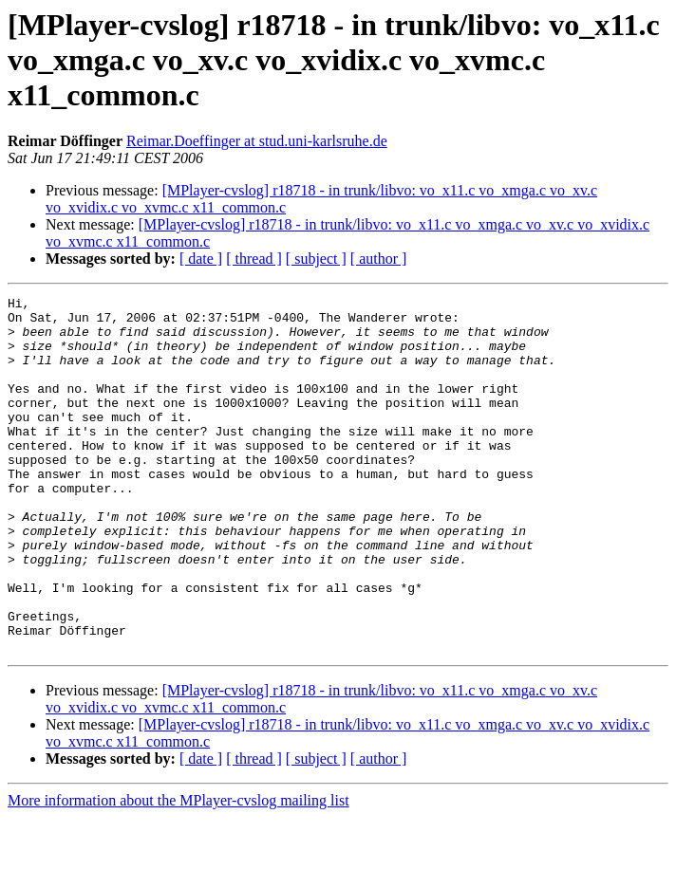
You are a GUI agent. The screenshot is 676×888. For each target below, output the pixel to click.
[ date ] (200, 258)
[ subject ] (316, 258)
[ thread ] (254, 258)
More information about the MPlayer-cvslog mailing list (178, 871)
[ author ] (378, 258)
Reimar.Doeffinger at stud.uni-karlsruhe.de (256, 141)
